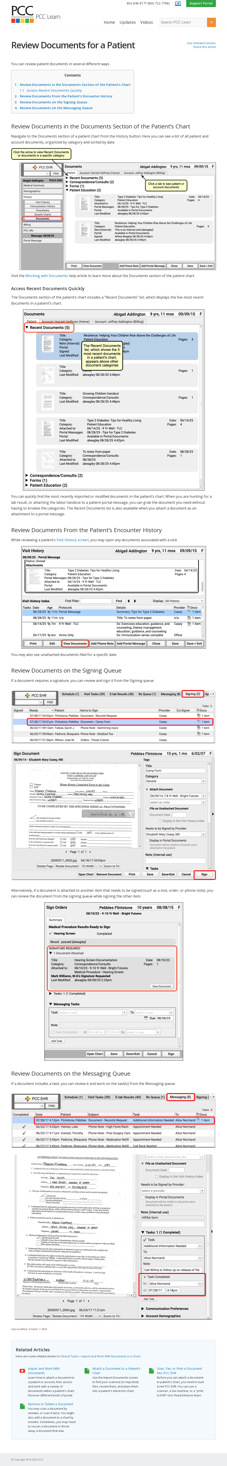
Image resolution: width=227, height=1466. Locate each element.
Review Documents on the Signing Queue (51, 102)
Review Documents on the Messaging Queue (54, 108)
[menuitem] (148, 3)
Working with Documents (46, 275)
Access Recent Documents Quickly (51, 90)
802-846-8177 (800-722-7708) (148, 3)
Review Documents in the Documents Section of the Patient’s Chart (73, 84)
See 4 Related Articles (201, 43)
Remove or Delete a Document (50, 1404)
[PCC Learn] (40, 14)
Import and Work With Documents (44, 1370)
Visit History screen (73, 539)
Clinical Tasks (69, 1356)
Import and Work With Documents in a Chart (111, 1356)
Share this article (204, 47)
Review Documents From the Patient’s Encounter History (63, 96)
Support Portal (201, 3)
